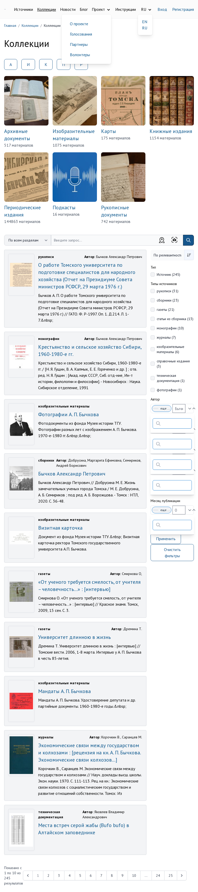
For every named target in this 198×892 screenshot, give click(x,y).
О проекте (79, 23)
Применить (166, 538)
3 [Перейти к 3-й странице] (59, 875)
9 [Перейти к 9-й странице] (122, 875)
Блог (84, 9)
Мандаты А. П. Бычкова (64, 691)
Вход (162, 9)
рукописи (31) (167, 291)
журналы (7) (166, 337)
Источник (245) (168, 274)
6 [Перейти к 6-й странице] (91, 875)
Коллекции (46, 9)
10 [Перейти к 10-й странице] (134, 875)
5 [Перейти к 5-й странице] (80, 875)
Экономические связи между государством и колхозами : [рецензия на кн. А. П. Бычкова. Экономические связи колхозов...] (89, 752)
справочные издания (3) (173, 364)
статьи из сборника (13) (175, 318)
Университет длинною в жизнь (74, 637)
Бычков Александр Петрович (71, 473)
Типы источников (164, 283)
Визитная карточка (60, 527)
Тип (153, 267)
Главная (10, 25)
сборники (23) (168, 300)
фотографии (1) (169, 390)
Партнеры (79, 44)
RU (144, 27)
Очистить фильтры (172, 552)
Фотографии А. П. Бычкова (68, 414)
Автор (155, 399)
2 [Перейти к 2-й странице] (48, 875)
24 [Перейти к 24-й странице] (158, 875)
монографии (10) (170, 328)
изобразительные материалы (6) (170, 349)
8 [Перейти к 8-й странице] (112, 875)
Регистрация (183, 9)
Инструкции (125, 9)
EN (144, 21)
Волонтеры (80, 54)
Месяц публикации (165, 500)
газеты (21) (165, 309)
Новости (68, 9)
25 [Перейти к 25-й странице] (171, 875)
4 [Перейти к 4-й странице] (70, 875)
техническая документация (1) (171, 378)
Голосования (81, 34)
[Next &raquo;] (182, 875)
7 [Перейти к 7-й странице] (101, 875)
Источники (23, 9)
